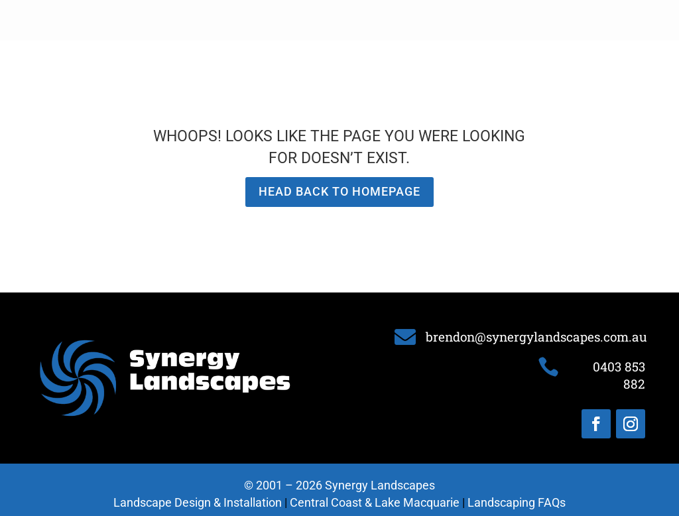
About (223, 21)
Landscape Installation (399, 21)
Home (183, 21)
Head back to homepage (339, 191)
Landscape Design (292, 21)
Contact (535, 21)
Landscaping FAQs (516, 502)
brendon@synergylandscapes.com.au (536, 336)
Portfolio (484, 21)
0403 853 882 (619, 20)
